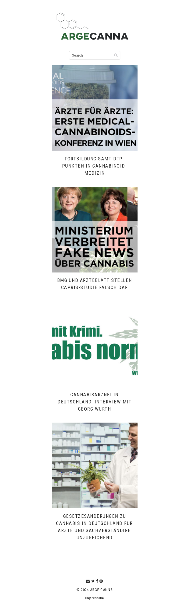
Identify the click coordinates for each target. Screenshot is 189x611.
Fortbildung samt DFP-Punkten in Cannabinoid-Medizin (94, 166)
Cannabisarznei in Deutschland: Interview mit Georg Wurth (94, 402)
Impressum (94, 598)
